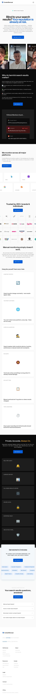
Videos (4, 652)
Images (4, 650)
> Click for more (6, 656)
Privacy (4, 674)
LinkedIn (16, 663)
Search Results (6, 654)
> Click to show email (8, 684)
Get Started (18, 104)
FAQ (3, 667)
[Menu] (33, 2)
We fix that (18, 261)
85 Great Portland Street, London (10, 692)
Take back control (18, 37)
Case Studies (5, 665)
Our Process (18, 652)
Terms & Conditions (7, 676)
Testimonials (6, 663)
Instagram (16, 665)
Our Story (17, 650)
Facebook (16, 667)
